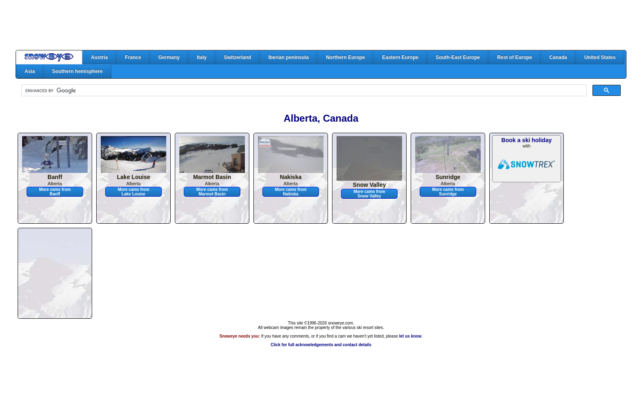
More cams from (54, 191)
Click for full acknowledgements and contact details (321, 345)
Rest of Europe (514, 57)
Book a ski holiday (527, 140)
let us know (410, 336)
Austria (99, 57)
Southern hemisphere (77, 71)
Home (49, 57)
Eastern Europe (400, 57)
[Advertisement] (321, 25)
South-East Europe (458, 57)
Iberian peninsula (288, 57)
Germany (169, 57)
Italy (202, 57)
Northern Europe (345, 57)
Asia (30, 71)
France (133, 57)
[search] (303, 90)
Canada (558, 57)
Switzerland (237, 57)
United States (600, 57)
